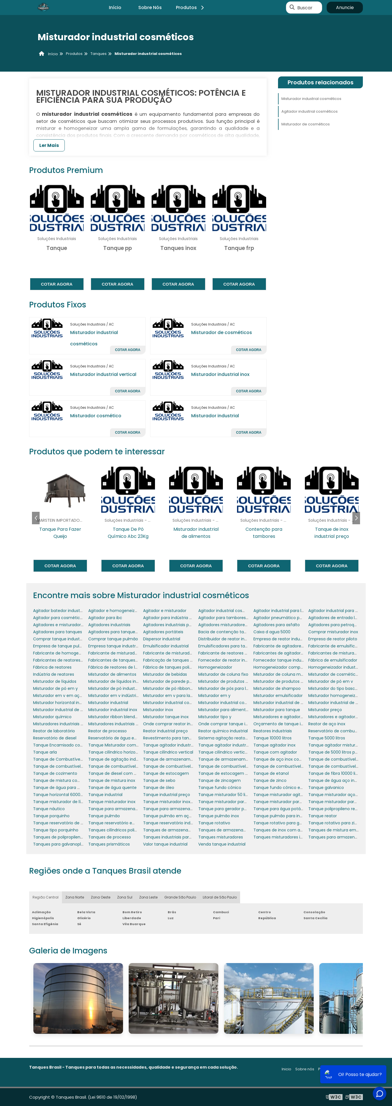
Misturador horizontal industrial (63, 702)
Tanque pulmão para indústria (283, 816)
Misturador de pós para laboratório (232, 688)
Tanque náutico (49, 809)
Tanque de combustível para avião (178, 766)
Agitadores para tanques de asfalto (123, 632)
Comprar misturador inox (333, 632)
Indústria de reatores (53, 674)
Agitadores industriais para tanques (178, 625)
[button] (356, 518)
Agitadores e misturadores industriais (69, 625)
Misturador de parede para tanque (177, 681)
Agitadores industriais (109, 625)
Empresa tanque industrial (114, 646)
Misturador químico (52, 717)
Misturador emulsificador (278, 695)
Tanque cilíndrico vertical (168, 752)
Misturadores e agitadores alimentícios (291, 717)
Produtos (191, 7)
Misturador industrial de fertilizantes (343, 702)
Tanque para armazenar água (173, 809)
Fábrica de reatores (52, 667)
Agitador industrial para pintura (338, 610)
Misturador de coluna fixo (223, 674)
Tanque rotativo (214, 823)
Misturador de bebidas (165, 674)
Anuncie (345, 7)
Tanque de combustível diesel (63, 766)
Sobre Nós (150, 7)
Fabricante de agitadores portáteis (287, 646)
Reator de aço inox (326, 724)
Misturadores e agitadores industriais (344, 717)
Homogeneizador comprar (279, 667)
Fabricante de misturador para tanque (126, 653)
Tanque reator (322, 816)
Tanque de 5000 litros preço (336, 752)
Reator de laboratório (54, 731)
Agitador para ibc (105, 618)
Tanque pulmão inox (218, 816)
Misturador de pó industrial (114, 688)
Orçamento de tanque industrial (285, 724)
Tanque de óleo (158, 787)
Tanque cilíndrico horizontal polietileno (126, 752)
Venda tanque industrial (221, 844)
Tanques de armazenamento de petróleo (239, 830)
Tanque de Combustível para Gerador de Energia (81, 759)
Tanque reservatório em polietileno (123, 823)
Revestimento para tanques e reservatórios (186, 738)
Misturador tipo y (214, 717)
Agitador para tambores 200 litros (231, 618)
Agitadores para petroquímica (338, 625)
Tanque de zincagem (219, 780)
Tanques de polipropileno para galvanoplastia (78, 837)
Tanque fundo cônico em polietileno (289, 787)
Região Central (46, 897)
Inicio (286, 1069)
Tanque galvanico (326, 787)
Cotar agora (57, 284)
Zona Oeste (100, 897)
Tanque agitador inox (274, 745)
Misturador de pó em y (55, 688)
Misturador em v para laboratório (175, 695)
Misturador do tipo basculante (338, 688)
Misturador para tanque (276, 710)
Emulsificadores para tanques (227, 646)
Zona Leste (148, 897)
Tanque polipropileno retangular (340, 809)
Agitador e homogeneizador (116, 610)
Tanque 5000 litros (326, 738)
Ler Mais (49, 145)
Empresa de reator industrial (281, 639)
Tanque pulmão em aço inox (172, 816)
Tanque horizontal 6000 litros (62, 794)
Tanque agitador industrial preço (230, 745)
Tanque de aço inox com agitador (287, 759)
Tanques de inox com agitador (283, 830)
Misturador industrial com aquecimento (182, 702)
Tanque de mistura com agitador (66, 780)
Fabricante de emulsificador (336, 646)
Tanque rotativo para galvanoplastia (289, 823)
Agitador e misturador (164, 610)
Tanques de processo (109, 837)
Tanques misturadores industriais (286, 837)
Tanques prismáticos (109, 844)
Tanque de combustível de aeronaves (346, 759)
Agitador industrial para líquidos (284, 610)
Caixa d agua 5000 (271, 632)
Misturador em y (214, 695)
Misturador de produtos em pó (228, 681)
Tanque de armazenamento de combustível (242, 759)
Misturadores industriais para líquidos (69, 724)
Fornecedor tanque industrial (282, 660)
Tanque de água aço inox (333, 780)
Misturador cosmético (95, 415)
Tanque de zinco (270, 780)
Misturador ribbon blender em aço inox (126, 717)
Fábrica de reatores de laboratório (122, 667)
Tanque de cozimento (55, 773)
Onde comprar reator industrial (174, 724)
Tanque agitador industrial (169, 745)
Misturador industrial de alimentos (286, 702)
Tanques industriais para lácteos (175, 837)
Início (115, 7)
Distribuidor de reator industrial (228, 639)
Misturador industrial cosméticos (311, 98)
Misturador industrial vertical (103, 374)
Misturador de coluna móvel (281, 674)
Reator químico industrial (223, 731)
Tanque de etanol (271, 773)
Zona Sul (124, 897)
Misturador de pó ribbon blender (174, 688)
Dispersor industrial (161, 639)
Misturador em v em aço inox (62, 695)
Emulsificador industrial (166, 646)
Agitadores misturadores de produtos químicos (245, 625)
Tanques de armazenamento (172, 830)
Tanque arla (45, 752)
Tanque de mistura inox (111, 780)
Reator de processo (107, 731)
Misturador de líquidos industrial (119, 681)
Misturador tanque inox (166, 717)
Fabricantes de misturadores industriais (347, 653)
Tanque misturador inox (111, 802)
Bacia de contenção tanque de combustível (242, 632)
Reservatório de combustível (336, 731)
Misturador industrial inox (220, 374)
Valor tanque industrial (165, 844)
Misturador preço (325, 710)
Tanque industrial (105, 794)
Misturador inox (158, 710)
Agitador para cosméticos (59, 618)
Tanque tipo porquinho (55, 830)
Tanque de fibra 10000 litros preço (342, 773)
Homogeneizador (215, 667)
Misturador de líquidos (54, 681)
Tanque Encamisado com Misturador (69, 745)
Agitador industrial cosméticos (309, 111)
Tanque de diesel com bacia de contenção (131, 773)
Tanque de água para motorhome (67, 787)
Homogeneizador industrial (334, 667)
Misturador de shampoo (277, 688)
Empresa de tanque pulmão (61, 646)
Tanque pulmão (104, 816)
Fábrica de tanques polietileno (173, 667)
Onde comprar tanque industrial (230, 724)
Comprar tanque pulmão (113, 639)
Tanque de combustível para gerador (290, 766)
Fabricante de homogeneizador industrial (74, 653)
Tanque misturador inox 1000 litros (177, 802)
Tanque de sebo (159, 780)
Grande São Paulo (180, 897)
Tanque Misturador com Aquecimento (126, 745)
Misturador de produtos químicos (286, 681)
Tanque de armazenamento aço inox (180, 759)
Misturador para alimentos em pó (231, 710)
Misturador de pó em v (330, 681)
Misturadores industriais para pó (119, 724)
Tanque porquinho (51, 816)
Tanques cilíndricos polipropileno (120, 830)
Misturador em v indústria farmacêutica (127, 695)
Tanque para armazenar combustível (125, 809)
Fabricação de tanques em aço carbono (183, 660)
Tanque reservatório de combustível (69, 823)
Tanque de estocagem (166, 773)
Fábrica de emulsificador (332, 660)
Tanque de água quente (112, 787)
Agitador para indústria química (174, 618)
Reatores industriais (272, 731)
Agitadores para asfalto (276, 625)
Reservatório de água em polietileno (124, 738)
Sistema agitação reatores (224, 738)
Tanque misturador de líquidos (63, 802)
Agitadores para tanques (57, 632)
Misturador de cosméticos (221, 332)
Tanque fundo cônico (219, 787)
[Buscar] (292, 7)
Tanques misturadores (220, 837)
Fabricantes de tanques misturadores (125, 660)
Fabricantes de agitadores (279, 653)
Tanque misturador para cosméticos (234, 802)
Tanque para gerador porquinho (230, 809)
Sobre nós (304, 1069)
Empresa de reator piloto (332, 639)
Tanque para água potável (279, 809)
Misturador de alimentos (112, 674)
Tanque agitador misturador (336, 745)
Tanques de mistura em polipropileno (345, 830)
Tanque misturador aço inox (336, 794)
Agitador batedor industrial (59, 610)
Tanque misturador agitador (281, 794)
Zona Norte (74, 897)
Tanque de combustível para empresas (237, 766)
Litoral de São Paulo (220, 897)
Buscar (305, 7)
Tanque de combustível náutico (120, 766)
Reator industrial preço (165, 731)
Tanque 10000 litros (272, 738)
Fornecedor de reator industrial (228, 660)
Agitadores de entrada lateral (337, 618)
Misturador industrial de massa (63, 710)
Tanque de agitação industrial (118, 759)
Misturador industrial (215, 415)
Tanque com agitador (275, 752)
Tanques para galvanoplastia (62, 844)
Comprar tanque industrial (59, 639)
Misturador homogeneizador (336, 695)
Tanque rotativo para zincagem (339, 823)
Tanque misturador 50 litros (225, 794)
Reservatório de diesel (54, 738)
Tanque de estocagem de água (230, 773)
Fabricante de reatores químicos (230, 653)
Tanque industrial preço (166, 794)
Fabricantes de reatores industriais (67, 660)
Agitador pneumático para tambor (287, 618)
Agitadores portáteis (163, 632)
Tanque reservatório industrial (172, 823)
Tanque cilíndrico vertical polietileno (234, 752)
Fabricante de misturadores (170, 653)
